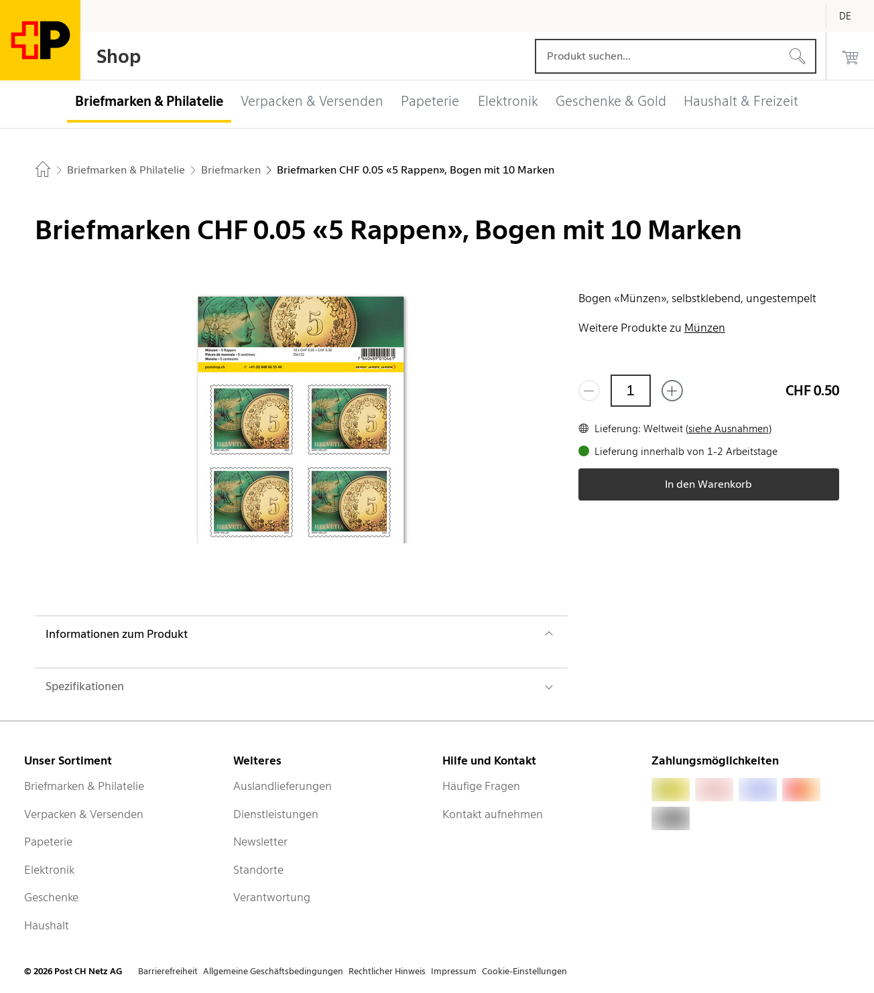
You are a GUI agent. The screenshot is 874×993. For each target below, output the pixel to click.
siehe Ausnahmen (728, 429)
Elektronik (49, 869)
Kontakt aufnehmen (492, 814)
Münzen (704, 327)
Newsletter (260, 841)
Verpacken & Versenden (83, 814)
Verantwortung (271, 897)
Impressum (454, 971)
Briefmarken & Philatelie (84, 786)
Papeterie (48, 841)
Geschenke (51, 897)
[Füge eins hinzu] (672, 390)
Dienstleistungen (275, 814)
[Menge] (631, 391)
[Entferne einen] (589, 390)
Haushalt (46, 925)
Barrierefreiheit (168, 971)
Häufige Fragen (481, 786)
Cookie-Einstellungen (524, 971)
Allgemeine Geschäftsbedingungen (273, 971)
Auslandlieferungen (282, 786)
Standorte (258, 869)
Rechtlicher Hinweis (387, 971)
